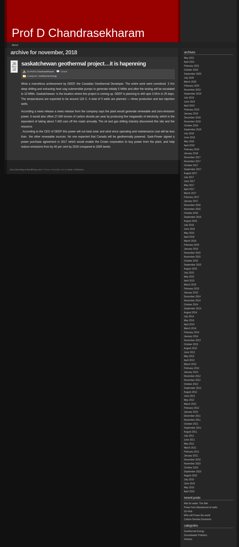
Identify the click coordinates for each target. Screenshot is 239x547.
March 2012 (190, 404)
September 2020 (192, 74)
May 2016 (189, 233)
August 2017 (190, 173)
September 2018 (192, 129)
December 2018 (192, 117)
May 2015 (189, 276)
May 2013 (189, 356)
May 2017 (189, 185)
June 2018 (189, 137)
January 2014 (191, 336)
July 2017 (189, 177)
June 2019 (189, 101)
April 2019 (189, 105)
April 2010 (189, 491)
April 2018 (189, 145)
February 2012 (191, 408)
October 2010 (191, 467)
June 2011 (189, 439)
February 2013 (191, 368)
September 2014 (192, 308)
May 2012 (189, 400)
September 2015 (192, 264)
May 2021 (189, 58)
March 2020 (190, 81)
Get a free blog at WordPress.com (26, 169)
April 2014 (189, 324)
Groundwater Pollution (195, 535)
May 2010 (189, 487)
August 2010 (190, 475)
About (15, 45)
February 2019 (191, 109)
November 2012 (192, 380)
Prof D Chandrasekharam (78, 33)
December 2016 (192, 205)
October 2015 (191, 260)
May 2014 (189, 320)
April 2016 (189, 237)
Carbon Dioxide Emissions (197, 519)
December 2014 (192, 296)
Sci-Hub (188, 511)
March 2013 (190, 364)
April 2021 (189, 62)
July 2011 (189, 435)
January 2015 (191, 292)
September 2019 (192, 93)
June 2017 (189, 181)
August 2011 (190, 431)
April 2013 (189, 360)
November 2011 (192, 420)
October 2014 (191, 304)
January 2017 (191, 201)
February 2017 (191, 197)
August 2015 (190, 268)
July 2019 (189, 97)
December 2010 (192, 459)
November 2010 (192, 463)
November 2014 (192, 300)
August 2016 (190, 221)
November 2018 (192, 121)
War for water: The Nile (196, 503)
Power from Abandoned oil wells (200, 507)
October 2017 (191, 165)
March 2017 (190, 193)
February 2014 (191, 332)
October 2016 (191, 213)
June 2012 (189, 396)
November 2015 (192, 256)
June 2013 (189, 352)
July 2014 (189, 316)
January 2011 (191, 455)
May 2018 (189, 141)
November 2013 (192, 340)
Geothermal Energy (48, 76)
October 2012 (191, 384)
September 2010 (192, 471)
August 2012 (190, 392)
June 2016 (189, 229)
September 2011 (192, 428)
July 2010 (189, 479)
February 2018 (191, 149)
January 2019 (191, 113)
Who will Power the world (197, 515)
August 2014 (190, 312)
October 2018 (191, 125)
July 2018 (189, 133)
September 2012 (192, 388)
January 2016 (191, 249)
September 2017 (192, 169)
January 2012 (191, 412)
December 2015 (192, 253)
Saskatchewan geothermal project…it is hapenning (83, 63)
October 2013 (191, 344)
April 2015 (189, 280)
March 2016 (190, 241)
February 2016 (191, 245)
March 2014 (190, 328)
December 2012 (192, 376)
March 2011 (190, 447)
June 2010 (189, 483)
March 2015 (190, 284)
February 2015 (191, 288)
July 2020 (189, 78)
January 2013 (191, 372)
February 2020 (191, 85)
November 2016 (192, 209)
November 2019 (192, 89)
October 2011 (191, 424)
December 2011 (192, 416)
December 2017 (192, 157)
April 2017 (189, 189)
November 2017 (192, 161)
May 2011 (189, 443)
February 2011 (191, 451)
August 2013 (190, 348)
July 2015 (189, 272)
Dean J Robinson (75, 169)
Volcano (188, 539)
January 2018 (191, 153)
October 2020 (191, 70)
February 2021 (191, 66)
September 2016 (192, 217)
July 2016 (189, 225)
